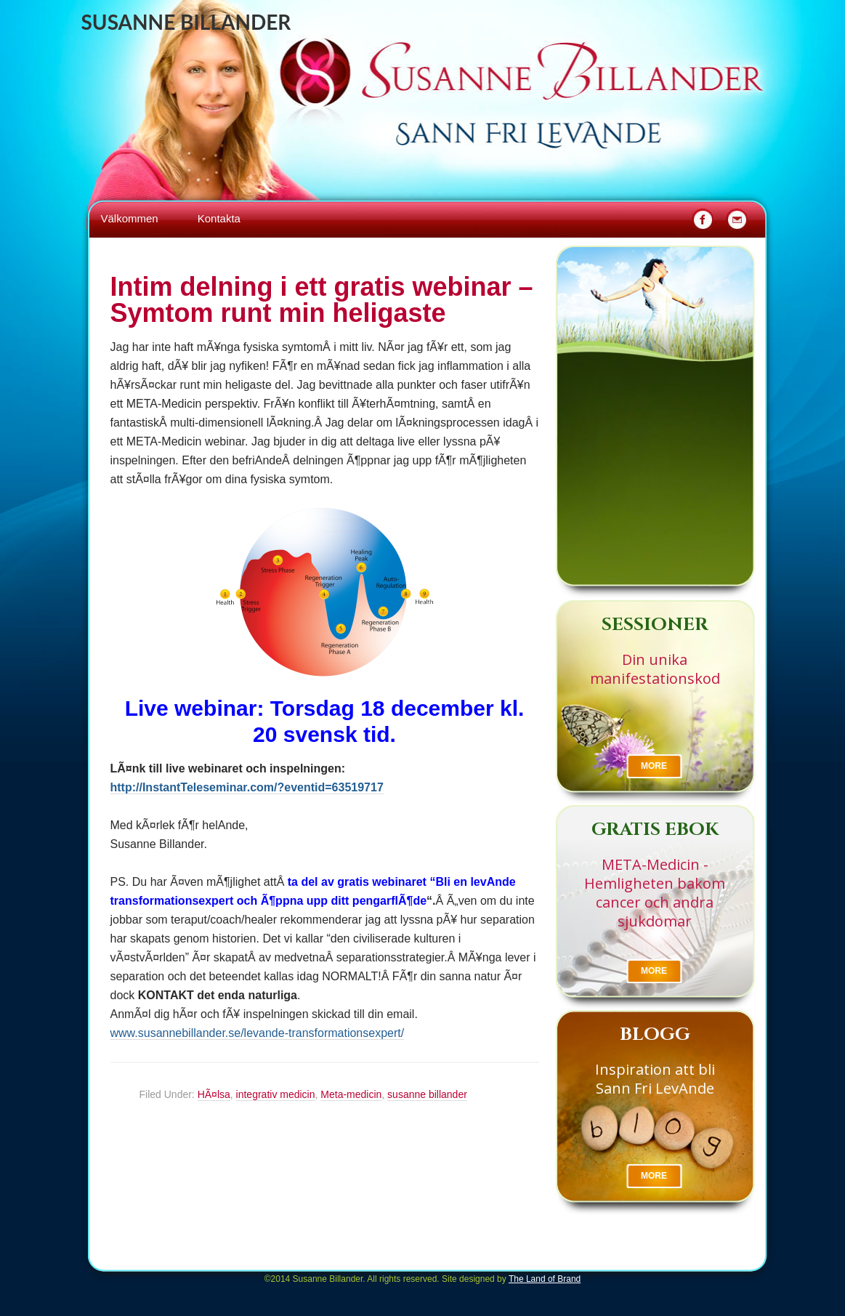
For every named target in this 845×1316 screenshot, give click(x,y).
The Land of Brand (545, 1279)
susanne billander (427, 1094)
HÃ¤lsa (214, 1094)
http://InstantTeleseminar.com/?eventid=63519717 (247, 787)
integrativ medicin (275, 1094)
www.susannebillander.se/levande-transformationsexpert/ (257, 1033)
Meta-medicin (350, 1094)
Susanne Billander (186, 21)
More (654, 766)
